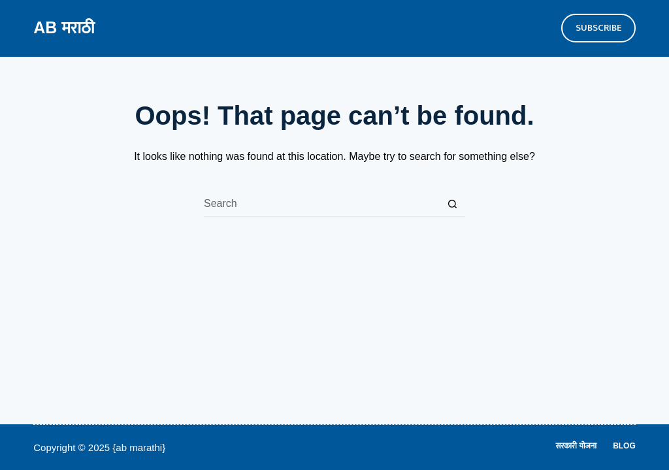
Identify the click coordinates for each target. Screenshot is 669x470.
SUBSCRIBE (598, 28)
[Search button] (452, 204)
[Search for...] (321, 204)
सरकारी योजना (576, 445)
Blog (624, 445)
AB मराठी (64, 27)
